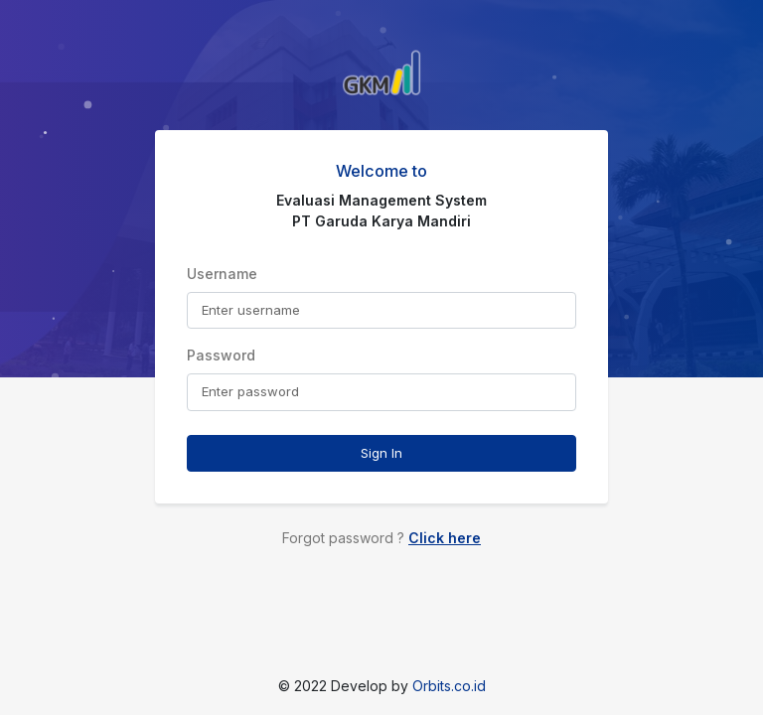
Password (221, 355)
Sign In (381, 453)
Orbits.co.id (449, 685)
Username (222, 273)
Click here (444, 537)
